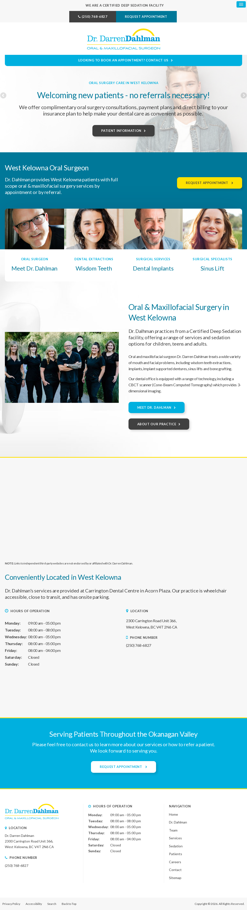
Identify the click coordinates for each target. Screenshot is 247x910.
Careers (175, 862)
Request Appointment (146, 17)
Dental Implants (153, 268)
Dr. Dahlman (178, 822)
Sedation (176, 846)
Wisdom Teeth (94, 268)
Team (173, 830)
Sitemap (175, 878)
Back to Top (69, 904)
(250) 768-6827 (94, 17)
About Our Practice (156, 424)
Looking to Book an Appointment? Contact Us (124, 60)
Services (175, 838)
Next (243, 102)
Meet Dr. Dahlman (34, 268)
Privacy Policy (11, 904)
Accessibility (34, 904)
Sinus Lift (212, 268)
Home (173, 814)
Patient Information (121, 131)
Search (51, 904)
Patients (175, 854)
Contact (175, 870)
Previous (3, 102)
